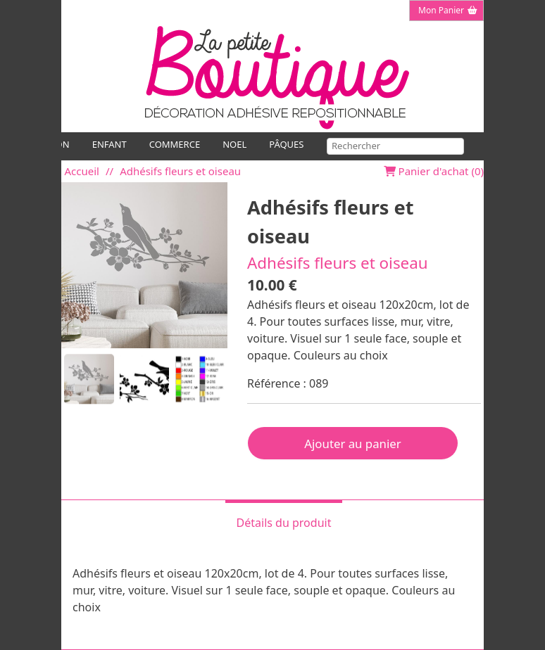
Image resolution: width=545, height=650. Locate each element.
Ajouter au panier (352, 443)
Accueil (82, 171)
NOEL (234, 144)
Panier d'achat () (434, 171)
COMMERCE (174, 144)
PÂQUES (286, 144)
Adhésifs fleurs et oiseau (180, 171)
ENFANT (109, 144)
